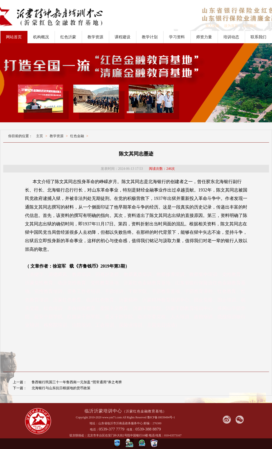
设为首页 (231, 26)
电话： (94, 429)
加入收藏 (212, 26)
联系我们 (258, 37)
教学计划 (150, 37)
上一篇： (20, 382)
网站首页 (14, 37)
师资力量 (204, 37)
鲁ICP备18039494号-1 (161, 417)
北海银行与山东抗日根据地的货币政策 (61, 388)
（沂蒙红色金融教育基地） (144, 411)
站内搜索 (250, 26)
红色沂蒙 (68, 37)
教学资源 (95, 37)
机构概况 (41, 37)
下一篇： (20, 388)
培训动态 (231, 37)
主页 (39, 136)
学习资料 (177, 37)
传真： (130, 429)
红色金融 (77, 136)
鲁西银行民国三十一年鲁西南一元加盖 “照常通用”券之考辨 (77, 382)
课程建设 (122, 37)
